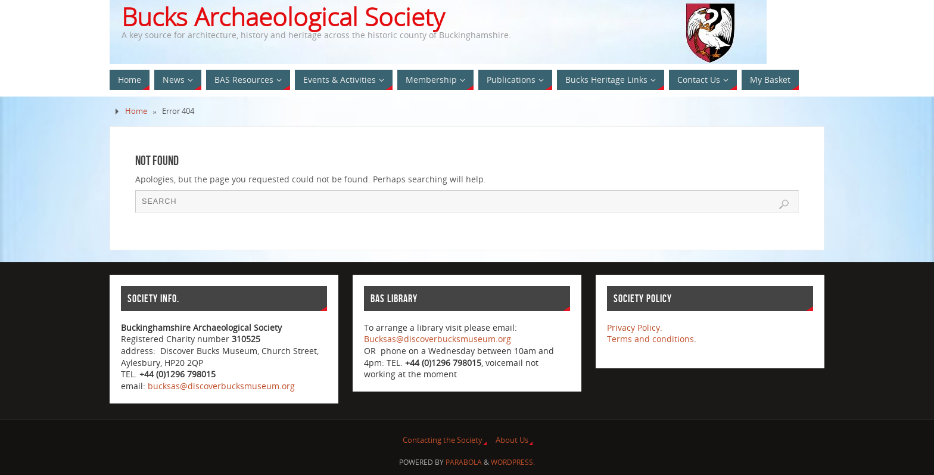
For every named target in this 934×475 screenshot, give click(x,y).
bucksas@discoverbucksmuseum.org (221, 386)
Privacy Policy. (634, 327)
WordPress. (513, 462)
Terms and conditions (650, 338)
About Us (512, 440)
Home (136, 111)
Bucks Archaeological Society (283, 16)
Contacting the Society (442, 440)
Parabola (464, 462)
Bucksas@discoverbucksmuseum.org (437, 338)
